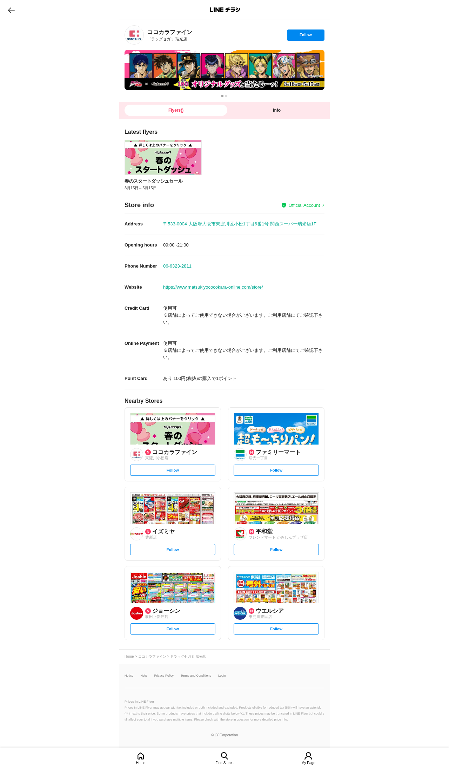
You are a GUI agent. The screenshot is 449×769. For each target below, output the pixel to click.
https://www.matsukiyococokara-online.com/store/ (213, 287)
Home (141, 763)
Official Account (304, 205)
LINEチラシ (225, 10)
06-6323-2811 (177, 266)
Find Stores (224, 763)
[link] (134, 35)
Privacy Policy (164, 675)
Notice (129, 675)
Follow (305, 36)
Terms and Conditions (196, 675)
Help (144, 675)
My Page (308, 763)
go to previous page (11, 10)
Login (222, 675)
